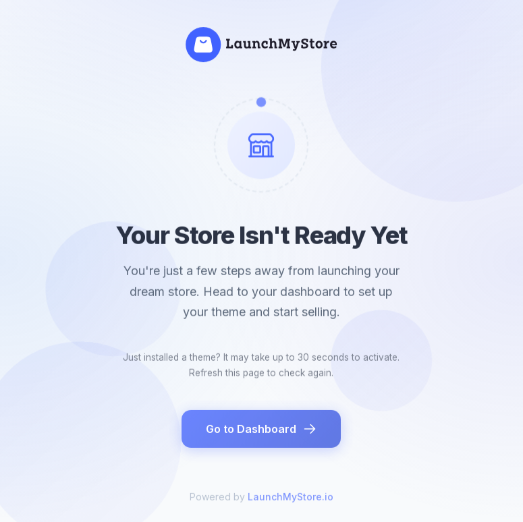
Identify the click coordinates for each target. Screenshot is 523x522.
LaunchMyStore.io (290, 500)
